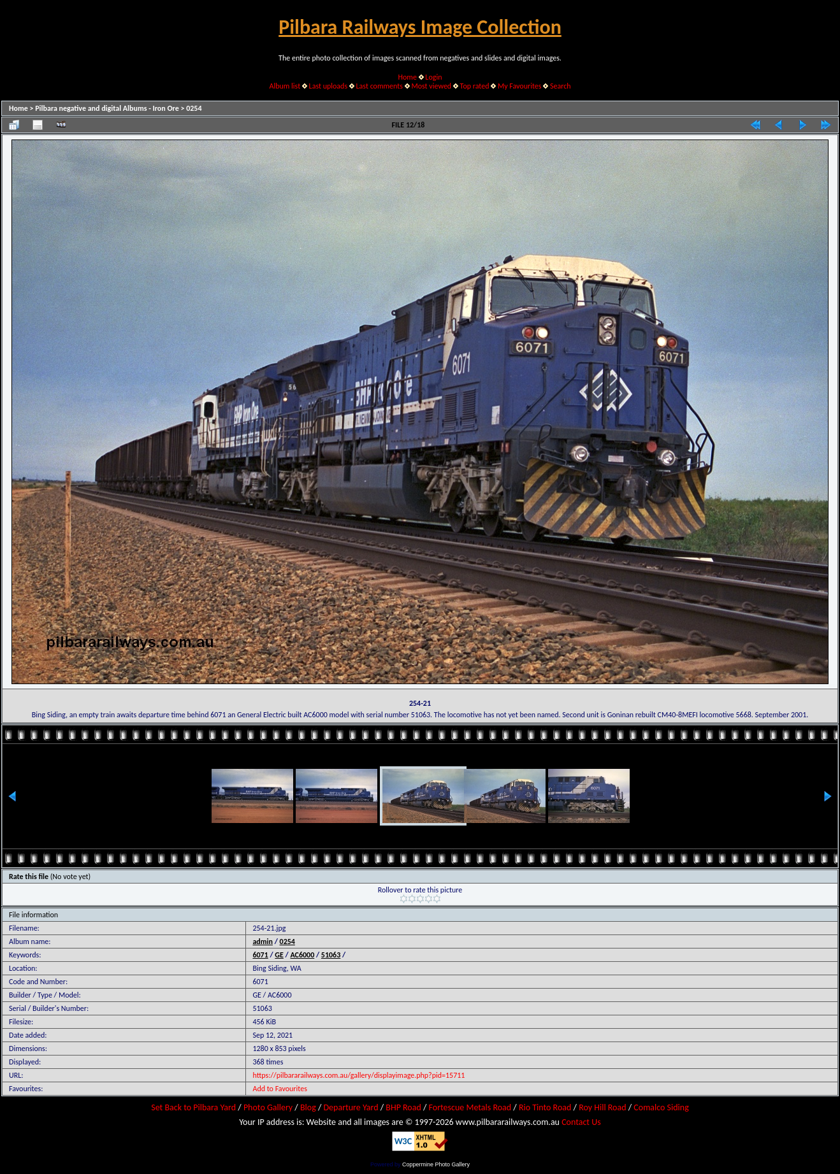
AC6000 (302, 954)
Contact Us (581, 1122)
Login (433, 77)
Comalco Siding (661, 1107)
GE (279, 954)
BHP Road (403, 1107)
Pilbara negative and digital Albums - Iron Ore (107, 108)
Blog (308, 1107)
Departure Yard (350, 1107)
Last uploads (328, 86)
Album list (284, 86)
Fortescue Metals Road (470, 1107)
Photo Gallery (268, 1107)
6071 (260, 954)
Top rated (474, 86)
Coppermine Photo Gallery (436, 1164)
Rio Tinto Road (545, 1107)
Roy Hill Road (602, 1107)
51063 (330, 954)
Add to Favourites (279, 1088)
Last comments (379, 86)
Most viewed (431, 86)
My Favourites (520, 86)
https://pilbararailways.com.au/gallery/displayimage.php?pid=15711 (358, 1075)
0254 (193, 108)
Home (407, 77)
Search (560, 86)
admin (262, 941)
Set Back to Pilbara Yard (193, 1107)
